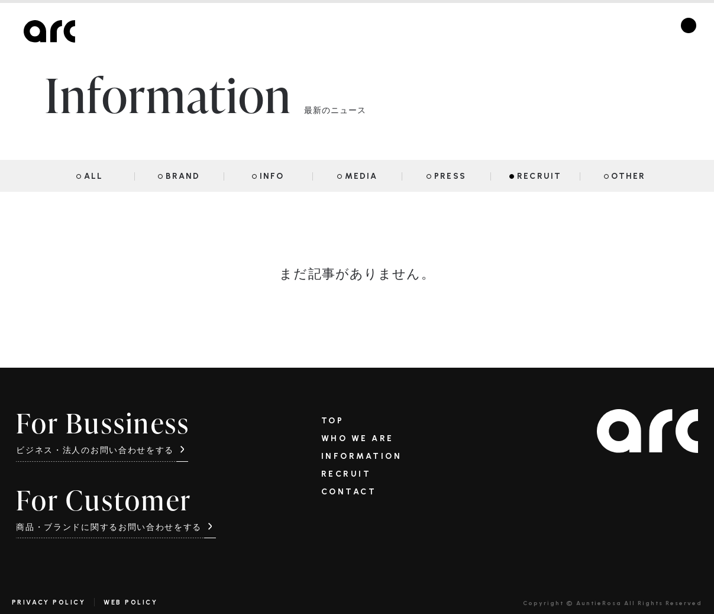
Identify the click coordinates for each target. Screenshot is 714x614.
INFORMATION (361, 456)
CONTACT (349, 492)
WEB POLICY (130, 602)
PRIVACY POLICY (48, 602)
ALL (93, 176)
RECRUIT (539, 176)
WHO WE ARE (357, 439)
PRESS (450, 176)
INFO (272, 176)
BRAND (183, 176)
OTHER (628, 176)
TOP (332, 421)
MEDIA (361, 176)
